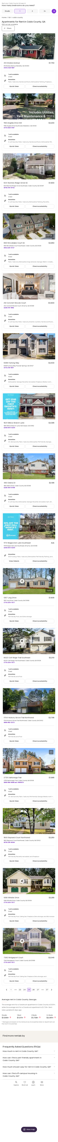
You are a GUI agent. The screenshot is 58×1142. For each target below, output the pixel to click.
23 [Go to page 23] (20, 990)
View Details (14, 561)
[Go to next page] (51, 990)
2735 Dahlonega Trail (12, 778)
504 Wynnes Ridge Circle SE (16, 183)
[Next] (54, 11)
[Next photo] (53, 46)
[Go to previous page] (6, 990)
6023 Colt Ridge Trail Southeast (17, 658)
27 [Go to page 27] (38, 990)
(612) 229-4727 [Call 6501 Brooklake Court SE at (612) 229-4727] (9, 247)
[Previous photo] (4, 46)
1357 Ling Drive (10, 598)
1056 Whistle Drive (11, 898)
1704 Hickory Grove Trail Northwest (19, 718)
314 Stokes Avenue (12, 63)
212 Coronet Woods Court (15, 303)
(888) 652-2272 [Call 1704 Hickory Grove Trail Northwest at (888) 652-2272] (9, 722)
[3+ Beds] (44, 11)
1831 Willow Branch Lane (14, 423)
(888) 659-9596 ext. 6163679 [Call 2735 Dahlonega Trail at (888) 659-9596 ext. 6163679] (14, 782)
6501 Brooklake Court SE (14, 243)
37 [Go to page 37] (47, 990)
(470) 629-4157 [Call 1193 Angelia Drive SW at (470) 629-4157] (9, 127)
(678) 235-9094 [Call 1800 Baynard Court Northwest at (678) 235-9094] (9, 842)
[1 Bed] (19, 11)
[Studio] (7, 11)
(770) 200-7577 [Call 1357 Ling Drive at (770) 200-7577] (9, 602)
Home (4, 17)
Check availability (40, 86)
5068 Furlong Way (11, 363)
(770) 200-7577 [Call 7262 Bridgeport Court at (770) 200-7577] (9, 962)
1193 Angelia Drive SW (13, 123)
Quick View (14, 86)
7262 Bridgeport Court (13, 958)
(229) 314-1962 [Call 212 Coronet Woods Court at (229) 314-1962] (9, 307)
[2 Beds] (32, 11)
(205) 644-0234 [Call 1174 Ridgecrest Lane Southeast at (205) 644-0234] (9, 547)
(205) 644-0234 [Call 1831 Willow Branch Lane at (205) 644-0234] (9, 427)
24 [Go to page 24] (24, 990)
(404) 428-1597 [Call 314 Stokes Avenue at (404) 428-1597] (9, 67)
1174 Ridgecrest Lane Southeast (17, 543)
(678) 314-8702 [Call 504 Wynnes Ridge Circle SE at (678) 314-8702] (9, 187)
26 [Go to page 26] (33, 990)
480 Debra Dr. (10, 483)
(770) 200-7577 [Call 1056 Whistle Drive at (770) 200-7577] (9, 902)
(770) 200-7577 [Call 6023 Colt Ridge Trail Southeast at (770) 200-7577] (9, 662)
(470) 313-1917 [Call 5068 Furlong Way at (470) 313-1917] (9, 367)
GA (9, 17)
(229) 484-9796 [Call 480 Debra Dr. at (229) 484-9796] (9, 487)
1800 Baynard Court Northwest (17, 837)
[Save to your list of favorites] (51, 37)
